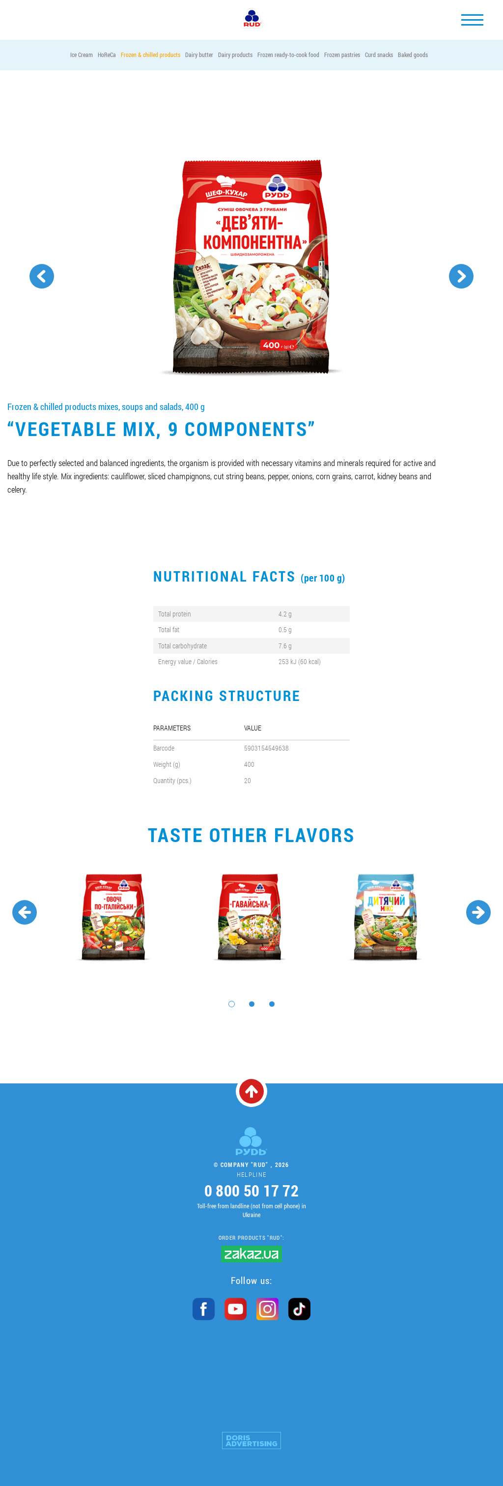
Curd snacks (379, 54)
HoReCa (107, 54)
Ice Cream (81, 54)
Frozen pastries (342, 54)
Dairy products (235, 54)
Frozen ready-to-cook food (288, 54)
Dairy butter (199, 54)
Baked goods (413, 54)
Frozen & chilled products (150, 54)
